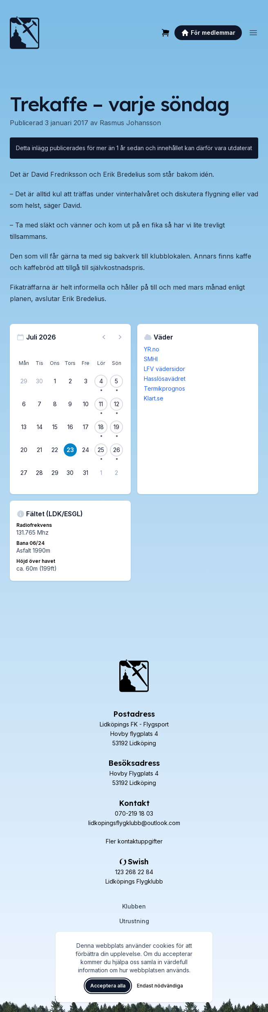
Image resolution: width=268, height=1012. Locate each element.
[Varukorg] (165, 32)
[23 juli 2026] (70, 450)
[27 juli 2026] (24, 472)
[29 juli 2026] (54, 472)
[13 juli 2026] (24, 427)
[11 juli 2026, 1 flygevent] (100, 404)
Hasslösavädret (164, 378)
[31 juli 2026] (85, 472)
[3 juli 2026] (85, 381)
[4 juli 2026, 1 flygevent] (100, 381)
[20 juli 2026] (24, 450)
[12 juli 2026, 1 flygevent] (116, 404)
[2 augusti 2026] (116, 472)
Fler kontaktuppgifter (134, 841)
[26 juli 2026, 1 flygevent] (116, 450)
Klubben (134, 906)
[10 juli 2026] (85, 404)
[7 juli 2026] (39, 404)
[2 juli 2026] (70, 381)
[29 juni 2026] (24, 381)
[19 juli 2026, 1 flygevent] (116, 427)
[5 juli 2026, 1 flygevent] (116, 381)
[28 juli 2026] (39, 472)
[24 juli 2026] (85, 450)
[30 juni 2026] (39, 381)
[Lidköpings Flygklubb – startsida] (24, 32)
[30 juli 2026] (70, 472)
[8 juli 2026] (54, 404)
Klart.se (153, 398)
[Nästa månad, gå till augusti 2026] (120, 337)
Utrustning (134, 921)
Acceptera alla (107, 986)
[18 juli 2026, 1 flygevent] (100, 427)
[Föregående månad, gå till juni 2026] (103, 337)
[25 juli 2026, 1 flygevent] (100, 450)
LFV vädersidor (164, 368)
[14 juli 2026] (39, 427)
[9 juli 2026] (70, 404)
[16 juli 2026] (70, 427)
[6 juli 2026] (24, 404)
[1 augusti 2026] (100, 472)
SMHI (151, 358)
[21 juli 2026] (39, 450)
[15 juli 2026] (54, 427)
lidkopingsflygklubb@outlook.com (134, 822)
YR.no (151, 349)
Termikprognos (164, 388)
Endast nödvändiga (160, 986)
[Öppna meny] (253, 32)
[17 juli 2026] (85, 427)
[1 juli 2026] (54, 381)
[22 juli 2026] (54, 450)
